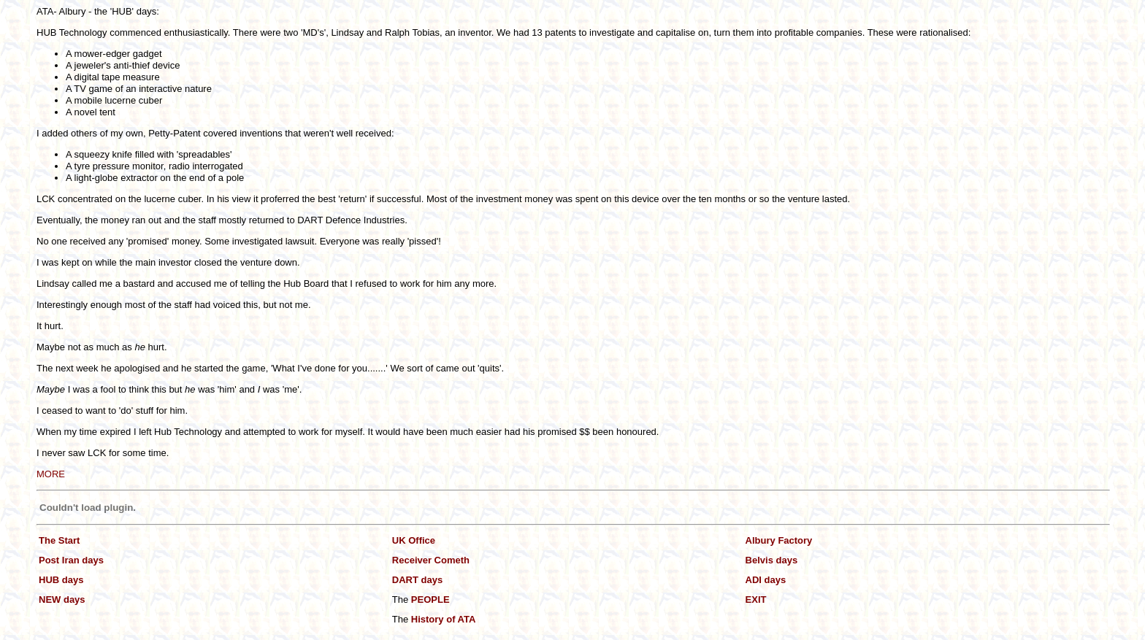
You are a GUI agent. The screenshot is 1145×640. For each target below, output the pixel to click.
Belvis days (772, 560)
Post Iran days (71, 560)
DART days (417, 579)
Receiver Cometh (431, 560)
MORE (51, 474)
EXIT (756, 599)
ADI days (766, 579)
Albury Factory (779, 540)
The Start (59, 540)
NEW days (62, 599)
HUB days (61, 579)
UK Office (413, 540)
